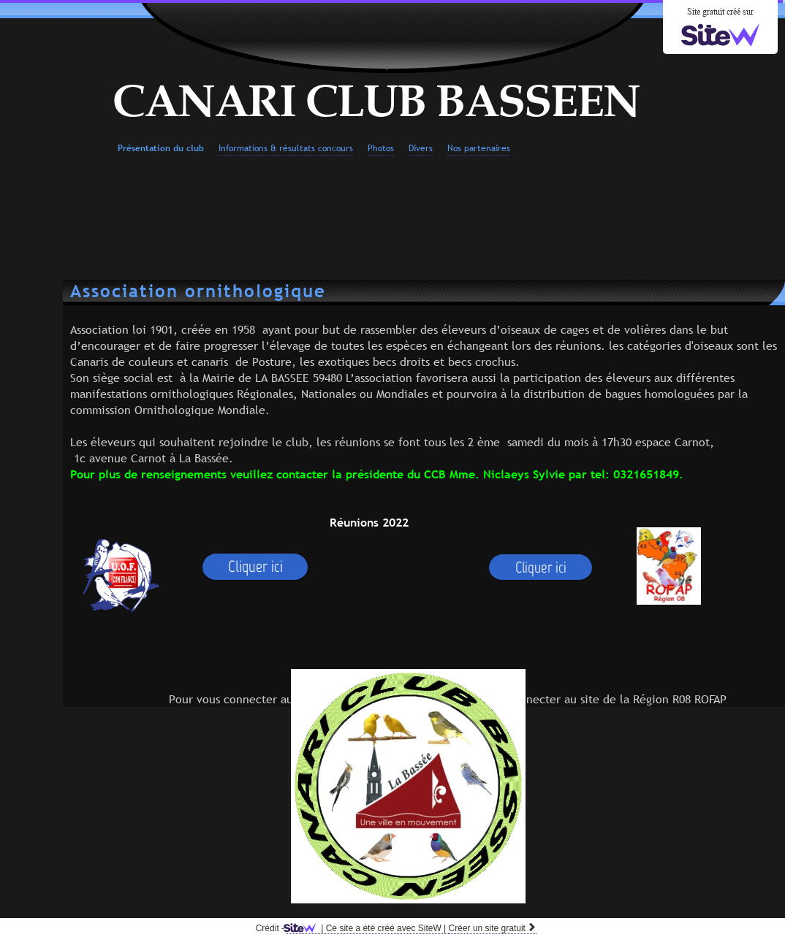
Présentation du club (161, 148)
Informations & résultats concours (286, 148)
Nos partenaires (478, 148)
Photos (381, 148)
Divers (421, 148)
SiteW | (367, 928)
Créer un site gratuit (493, 928)
